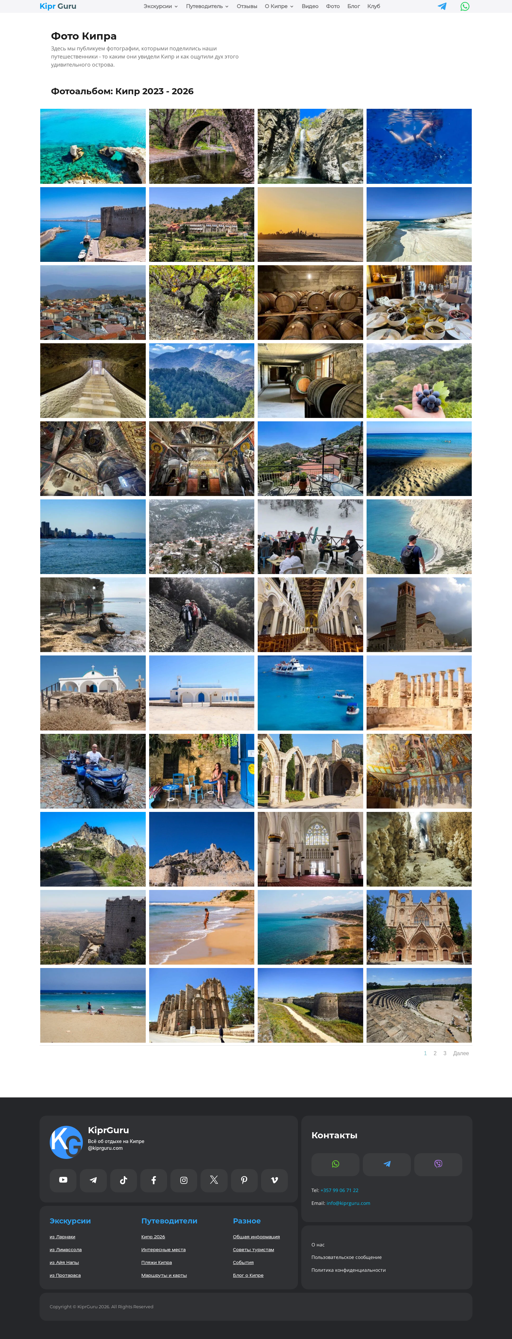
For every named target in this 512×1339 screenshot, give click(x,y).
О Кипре (276, 6)
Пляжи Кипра (156, 1262)
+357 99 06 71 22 (339, 1190)
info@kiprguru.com (348, 1203)
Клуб (373, 6)
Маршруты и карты (164, 1275)
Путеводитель (204, 6)
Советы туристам (253, 1249)
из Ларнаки (62, 1236)
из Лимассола (66, 1249)
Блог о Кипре (248, 1275)
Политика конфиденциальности (348, 1270)
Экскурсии (158, 6)
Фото (333, 6)
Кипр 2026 (153, 1236)
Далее (461, 1053)
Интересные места (163, 1249)
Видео (310, 6)
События (243, 1262)
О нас (318, 1244)
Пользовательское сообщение (346, 1257)
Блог (353, 6)
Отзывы (247, 6)
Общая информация (256, 1236)
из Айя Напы (64, 1262)
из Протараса (65, 1275)
